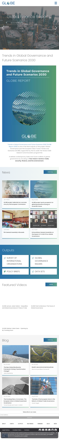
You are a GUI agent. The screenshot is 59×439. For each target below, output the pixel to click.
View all (50, 172)
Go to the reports (17, 23)
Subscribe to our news (29, 412)
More (51, 284)
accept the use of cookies (21, 436)
